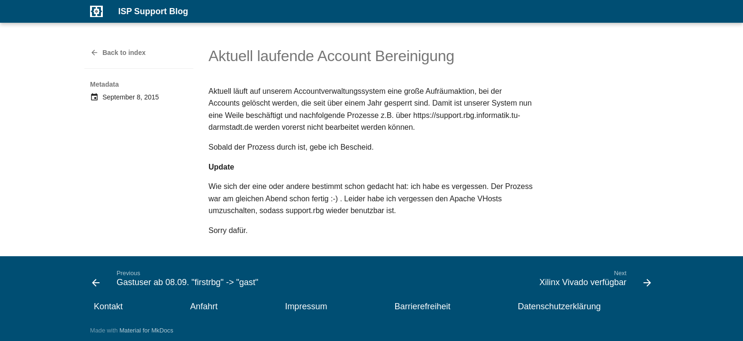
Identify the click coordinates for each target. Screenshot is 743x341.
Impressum (306, 306)
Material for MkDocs (146, 330)
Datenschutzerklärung (559, 306)
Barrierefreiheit (423, 306)
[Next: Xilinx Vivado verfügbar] (593, 281)
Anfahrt (203, 306)
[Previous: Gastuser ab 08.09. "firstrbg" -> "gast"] (177, 281)
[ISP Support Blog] (96, 11)
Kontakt (108, 306)
